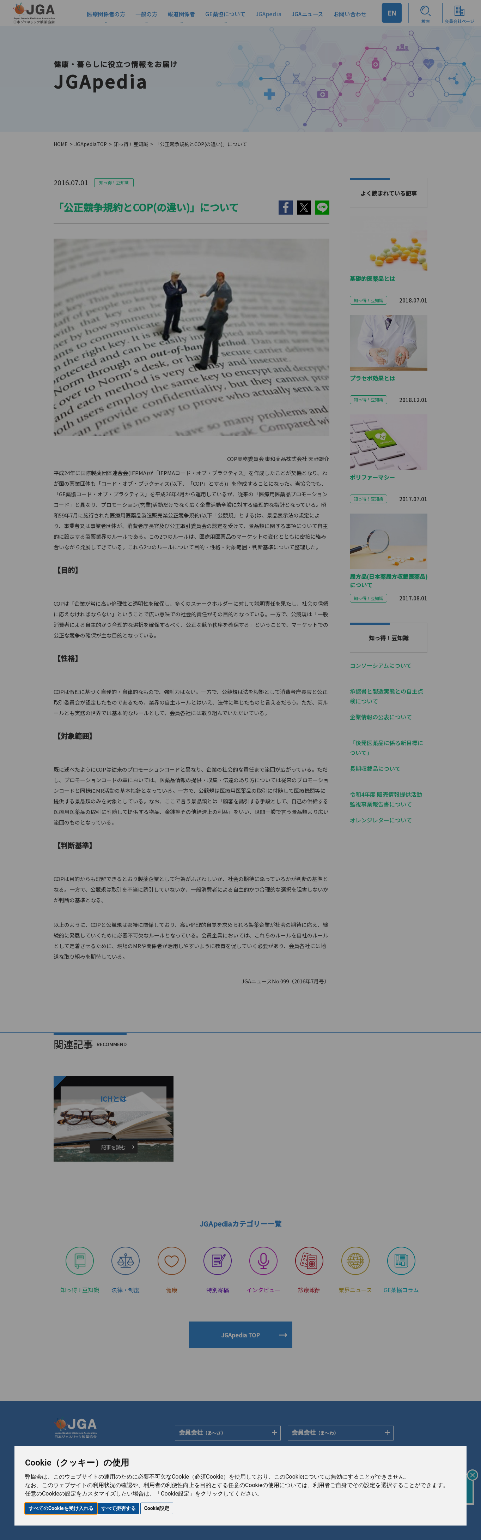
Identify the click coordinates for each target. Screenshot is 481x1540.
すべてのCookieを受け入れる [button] (61, 1508)
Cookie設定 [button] (157, 1508)
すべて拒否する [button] (118, 1508)
